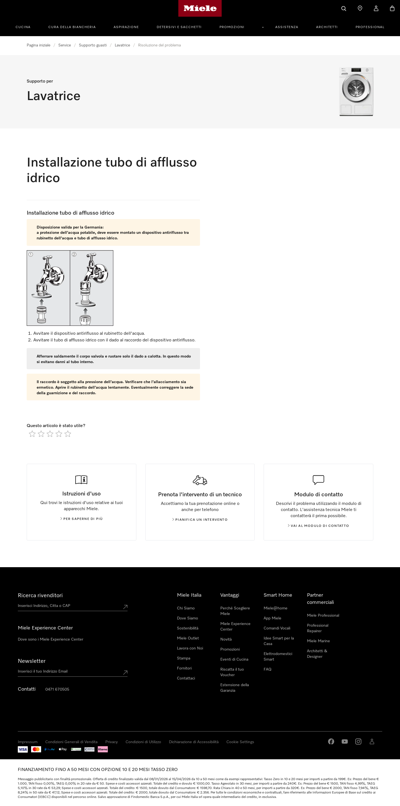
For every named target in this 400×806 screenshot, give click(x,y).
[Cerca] (344, 8)
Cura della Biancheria (72, 27)
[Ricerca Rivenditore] (360, 8)
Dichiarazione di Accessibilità (194, 742)
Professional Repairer (317, 628)
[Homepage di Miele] (200, 8)
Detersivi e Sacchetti (179, 27)
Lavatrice (122, 45)
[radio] (32, 433)
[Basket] (392, 8)
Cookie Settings (240, 742)
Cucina (23, 27)
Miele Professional (323, 615)
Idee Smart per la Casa (279, 641)
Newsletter (32, 661)
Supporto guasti (93, 45)
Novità (226, 639)
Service (64, 45)
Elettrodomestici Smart (278, 656)
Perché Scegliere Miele (235, 611)
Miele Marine (318, 641)
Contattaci (186, 678)
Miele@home (276, 608)
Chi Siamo (186, 608)
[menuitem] (26, 26)
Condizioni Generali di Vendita (71, 742)
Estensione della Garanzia (234, 688)
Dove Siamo (187, 618)
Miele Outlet (188, 638)
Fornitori (184, 668)
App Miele (272, 618)
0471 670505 (57, 689)
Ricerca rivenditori (40, 595)
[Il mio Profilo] (376, 8)
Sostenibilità (187, 628)
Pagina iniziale (38, 45)
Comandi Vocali (277, 628)
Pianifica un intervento (200, 520)
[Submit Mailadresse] (125, 672)
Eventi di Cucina (234, 659)
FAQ (267, 669)
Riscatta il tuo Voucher (232, 672)
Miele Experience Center (235, 626)
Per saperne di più (81, 519)
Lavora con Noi (190, 648)
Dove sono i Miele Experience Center (50, 639)
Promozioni (231, 27)
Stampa (183, 658)
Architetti (327, 27)
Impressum (28, 742)
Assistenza (286, 27)
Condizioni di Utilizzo (143, 742)
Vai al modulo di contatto (318, 526)
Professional (370, 27)
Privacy (111, 742)
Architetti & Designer (317, 654)
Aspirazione (126, 27)
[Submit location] (125, 607)
